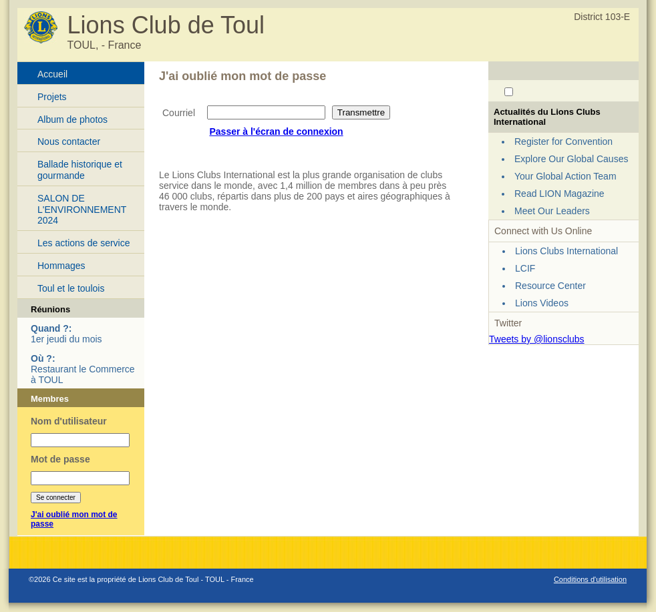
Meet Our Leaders (552, 211)
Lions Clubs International (566, 251)
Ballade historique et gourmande (79, 170)
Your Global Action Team (565, 176)
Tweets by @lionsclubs (537, 339)
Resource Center (550, 285)
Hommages (61, 265)
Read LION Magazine (559, 193)
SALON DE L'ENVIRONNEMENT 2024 (81, 209)
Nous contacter (68, 141)
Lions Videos (541, 303)
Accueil (52, 74)
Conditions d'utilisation (590, 579)
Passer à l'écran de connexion (276, 131)
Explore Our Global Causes (571, 159)
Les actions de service (83, 243)
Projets (52, 96)
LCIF (525, 268)
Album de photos (72, 119)
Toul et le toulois (70, 288)
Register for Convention (563, 141)
